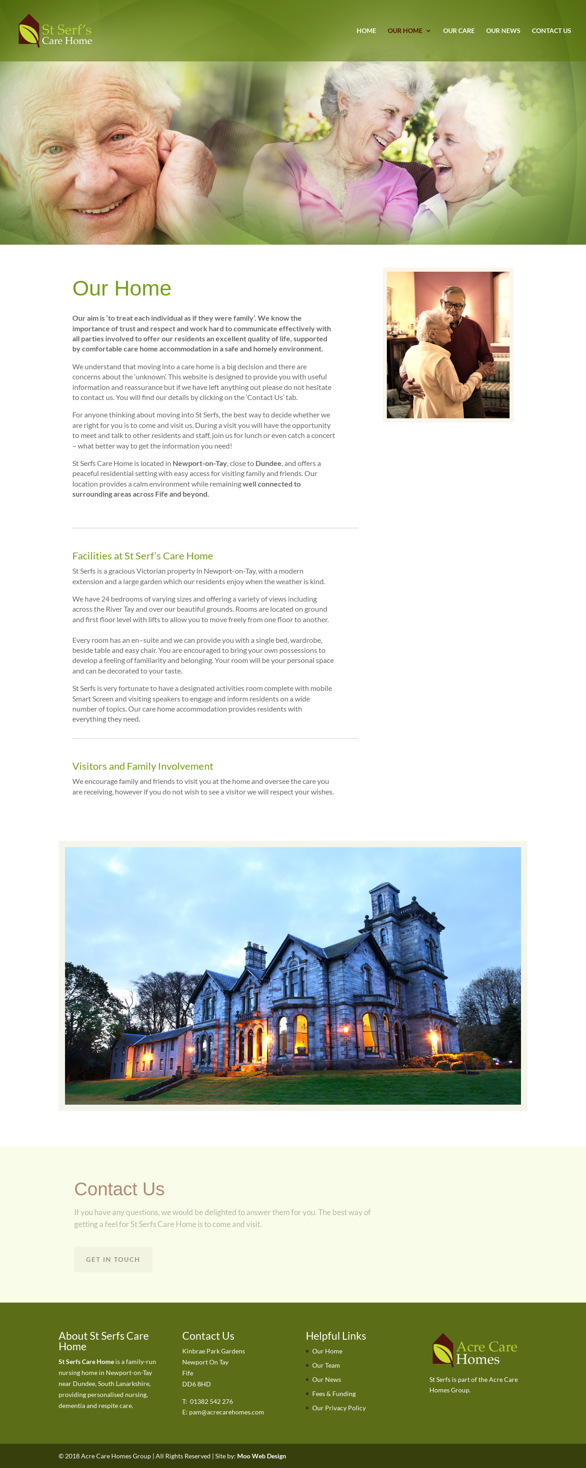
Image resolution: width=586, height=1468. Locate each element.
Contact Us (551, 30)
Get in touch (113, 1259)
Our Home (405, 30)
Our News (503, 30)
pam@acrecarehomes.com (226, 1412)
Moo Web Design (261, 1456)
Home (366, 30)
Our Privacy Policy (339, 1408)
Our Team (326, 1365)
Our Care (459, 30)
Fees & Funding (334, 1393)
